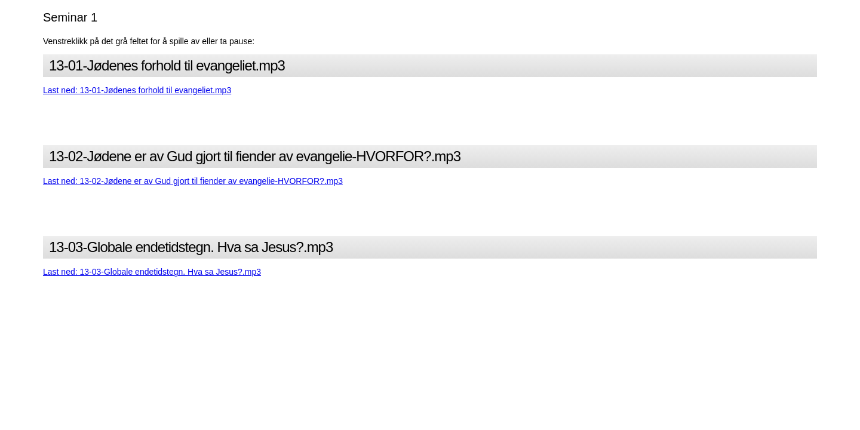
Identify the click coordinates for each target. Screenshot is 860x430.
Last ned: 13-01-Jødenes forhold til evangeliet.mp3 (137, 90)
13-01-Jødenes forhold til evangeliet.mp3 (167, 65)
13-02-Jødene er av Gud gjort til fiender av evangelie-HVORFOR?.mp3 (254, 156)
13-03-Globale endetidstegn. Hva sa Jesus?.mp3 (191, 247)
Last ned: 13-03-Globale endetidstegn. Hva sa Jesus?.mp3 (152, 272)
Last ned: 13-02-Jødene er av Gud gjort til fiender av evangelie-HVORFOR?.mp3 (193, 181)
